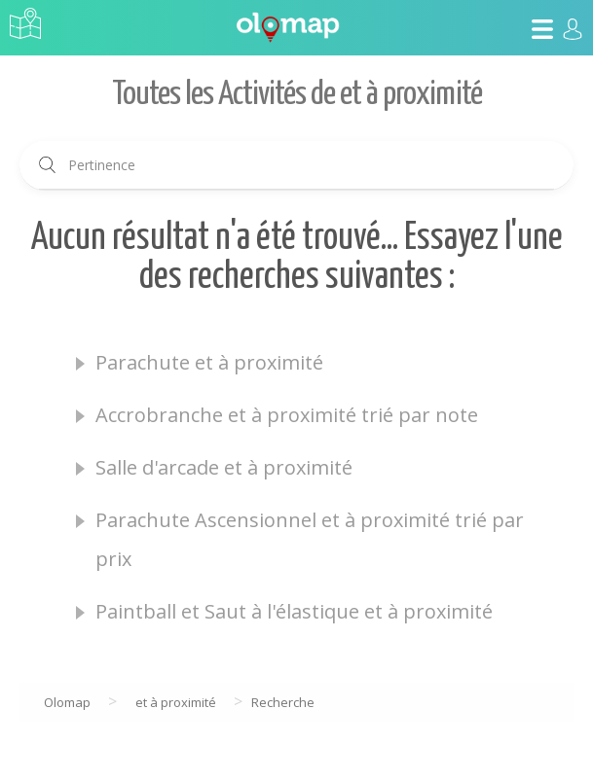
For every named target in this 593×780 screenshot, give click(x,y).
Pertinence (101, 165)
